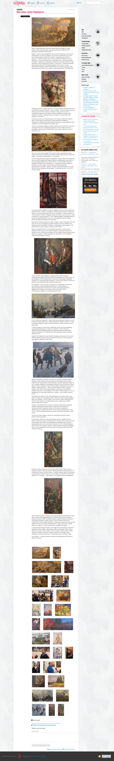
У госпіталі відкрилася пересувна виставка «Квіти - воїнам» (90, 109)
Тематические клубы (86, 49)
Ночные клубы (85, 43)
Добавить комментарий (40, 745)
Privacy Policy (42, 756)
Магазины (84, 79)
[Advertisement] (92, 17)
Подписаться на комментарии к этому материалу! (44, 725)
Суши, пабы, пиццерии (86, 36)
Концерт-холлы (85, 59)
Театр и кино (84, 55)
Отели (83, 69)
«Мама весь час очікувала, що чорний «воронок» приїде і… (90, 154)
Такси (83, 71)
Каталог (52, 3)
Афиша (33, 3)
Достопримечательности (87, 65)
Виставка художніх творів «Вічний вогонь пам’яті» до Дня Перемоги (91, 92)
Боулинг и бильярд (86, 45)
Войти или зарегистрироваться (55, 749)
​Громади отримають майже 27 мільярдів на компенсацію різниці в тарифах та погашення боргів (91, 136)
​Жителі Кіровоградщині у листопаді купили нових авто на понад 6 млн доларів (91, 131)
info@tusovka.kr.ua (33, 756)
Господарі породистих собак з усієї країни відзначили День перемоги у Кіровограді (90, 97)
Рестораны (84, 33)
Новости (42, 3)
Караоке (83, 47)
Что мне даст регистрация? (69, 749)
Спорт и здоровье (86, 77)
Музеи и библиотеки (86, 57)
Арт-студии (84, 81)
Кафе (83, 31)
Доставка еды (85, 38)
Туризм (83, 67)
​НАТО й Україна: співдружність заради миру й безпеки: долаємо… (89, 166)
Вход (80, 2)
